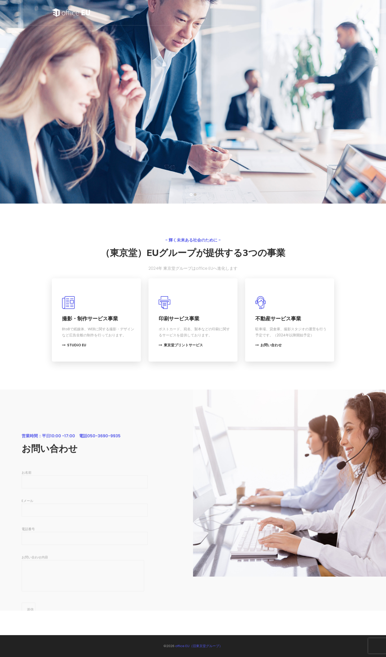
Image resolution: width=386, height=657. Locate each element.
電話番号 (85, 581)
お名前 (85, 525)
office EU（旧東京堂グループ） (198, 646)
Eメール (85, 553)
